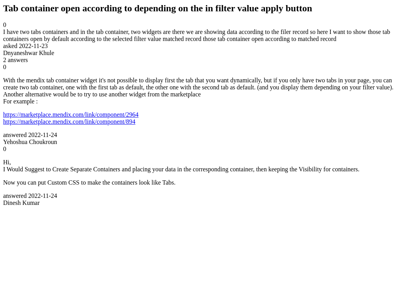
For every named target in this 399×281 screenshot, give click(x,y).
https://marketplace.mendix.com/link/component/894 (69, 121)
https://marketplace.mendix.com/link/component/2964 (70, 114)
